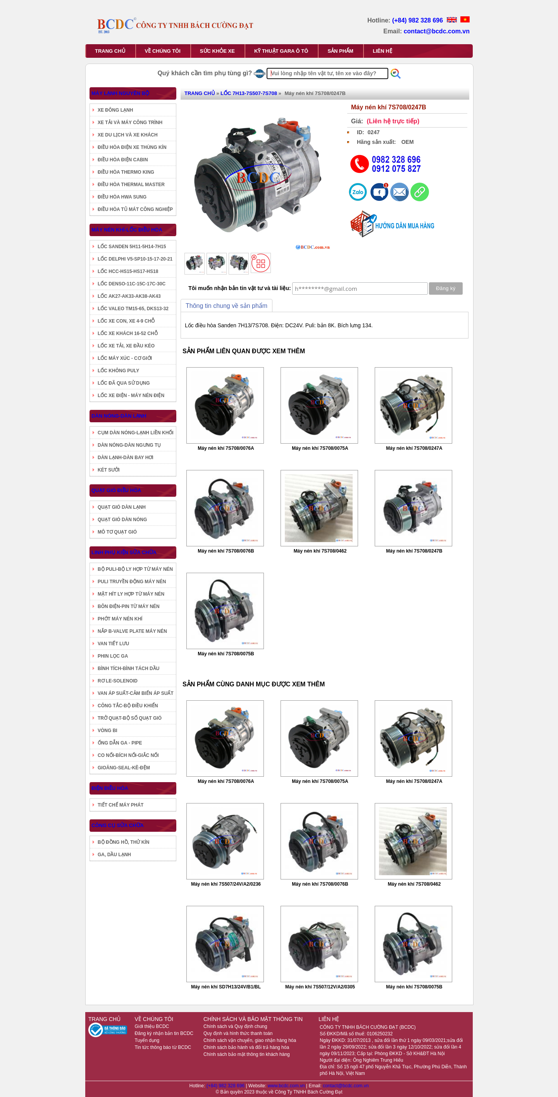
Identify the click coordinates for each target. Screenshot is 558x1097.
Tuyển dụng (147, 1040)
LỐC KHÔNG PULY (118, 370)
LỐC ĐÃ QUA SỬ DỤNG (124, 383)
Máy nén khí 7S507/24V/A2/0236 (226, 884)
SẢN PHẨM (340, 51)
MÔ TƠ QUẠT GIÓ (117, 532)
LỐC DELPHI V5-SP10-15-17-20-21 (135, 259)
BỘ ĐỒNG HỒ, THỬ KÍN (123, 842)
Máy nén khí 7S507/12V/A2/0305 (320, 987)
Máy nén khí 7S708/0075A (320, 448)
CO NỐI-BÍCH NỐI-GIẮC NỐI (128, 755)
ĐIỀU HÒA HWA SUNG (122, 197)
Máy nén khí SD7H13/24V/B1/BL (226, 987)
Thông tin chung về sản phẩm (226, 305)
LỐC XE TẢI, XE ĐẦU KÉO (126, 346)
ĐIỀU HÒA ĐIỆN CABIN (123, 159)
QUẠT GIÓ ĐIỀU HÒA (116, 490)
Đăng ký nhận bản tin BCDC (164, 1033)
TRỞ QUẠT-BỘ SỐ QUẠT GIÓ (130, 718)
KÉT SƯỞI (109, 470)
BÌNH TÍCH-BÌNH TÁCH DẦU (128, 668)
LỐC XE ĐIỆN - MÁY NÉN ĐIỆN (131, 395)
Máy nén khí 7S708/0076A (226, 448)
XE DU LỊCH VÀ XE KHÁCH (128, 135)
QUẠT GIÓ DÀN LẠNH (122, 507)
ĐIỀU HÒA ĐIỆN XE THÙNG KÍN (132, 147)
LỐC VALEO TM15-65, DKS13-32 (133, 308)
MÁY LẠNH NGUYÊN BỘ (120, 93)
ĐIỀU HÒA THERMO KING (126, 172)
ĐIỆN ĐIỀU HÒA (109, 788)
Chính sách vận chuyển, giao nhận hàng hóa (249, 1040)
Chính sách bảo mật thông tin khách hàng (246, 1054)
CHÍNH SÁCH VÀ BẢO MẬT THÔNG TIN (253, 1019)
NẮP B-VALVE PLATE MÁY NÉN (132, 631)
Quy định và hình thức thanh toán (237, 1033)
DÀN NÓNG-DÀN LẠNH (118, 416)
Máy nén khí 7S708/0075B (226, 653)
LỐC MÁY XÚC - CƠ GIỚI (125, 358)
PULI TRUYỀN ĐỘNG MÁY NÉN (132, 581)
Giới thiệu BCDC (152, 1026)
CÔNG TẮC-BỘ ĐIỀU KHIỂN (128, 705)
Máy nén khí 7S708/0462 (320, 551)
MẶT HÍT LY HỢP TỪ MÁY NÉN (131, 594)
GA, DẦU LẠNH (114, 854)
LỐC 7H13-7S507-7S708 (248, 93)
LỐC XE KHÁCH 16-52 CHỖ (128, 333)
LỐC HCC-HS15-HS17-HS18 (128, 271)
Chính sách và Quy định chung (235, 1026)
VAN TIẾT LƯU (113, 643)
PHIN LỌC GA (113, 656)
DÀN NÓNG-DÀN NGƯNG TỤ (129, 445)
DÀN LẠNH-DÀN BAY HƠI (125, 457)
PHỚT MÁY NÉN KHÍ (120, 619)
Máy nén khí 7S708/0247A (414, 448)
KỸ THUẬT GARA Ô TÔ (281, 51)
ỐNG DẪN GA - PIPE (120, 743)
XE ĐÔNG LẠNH (115, 110)
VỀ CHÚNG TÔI (163, 51)
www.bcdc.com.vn (287, 1085)
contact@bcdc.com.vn (437, 31)
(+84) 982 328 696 (418, 20)
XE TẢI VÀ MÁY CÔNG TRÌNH (130, 122)
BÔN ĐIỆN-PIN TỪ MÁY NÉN (129, 606)
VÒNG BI (107, 730)
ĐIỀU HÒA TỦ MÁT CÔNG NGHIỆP (135, 209)
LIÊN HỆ (382, 51)
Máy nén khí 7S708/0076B (226, 551)
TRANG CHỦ (110, 51)
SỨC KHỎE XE (217, 51)
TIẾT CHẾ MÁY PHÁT (120, 805)
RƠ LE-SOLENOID (118, 681)
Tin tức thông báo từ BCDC (163, 1047)
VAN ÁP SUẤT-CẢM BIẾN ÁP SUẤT (136, 693)
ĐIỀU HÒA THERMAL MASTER (131, 184)
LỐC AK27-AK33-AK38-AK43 (129, 296)
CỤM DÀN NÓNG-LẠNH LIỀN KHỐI (136, 432)
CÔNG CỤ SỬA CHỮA (117, 825)
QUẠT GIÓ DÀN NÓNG (122, 519)
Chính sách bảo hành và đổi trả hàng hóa (246, 1047)
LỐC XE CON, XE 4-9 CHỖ (126, 321)
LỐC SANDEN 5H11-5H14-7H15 (132, 246)
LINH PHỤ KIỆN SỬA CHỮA (124, 552)
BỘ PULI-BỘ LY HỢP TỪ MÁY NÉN (135, 569)
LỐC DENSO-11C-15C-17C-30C (131, 284)
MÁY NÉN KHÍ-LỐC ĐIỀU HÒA (126, 230)
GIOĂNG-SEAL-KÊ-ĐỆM (124, 767)
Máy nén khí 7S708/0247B (414, 551)
